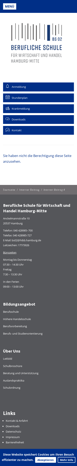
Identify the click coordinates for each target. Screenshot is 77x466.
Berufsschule (11, 312)
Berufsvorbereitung (15, 326)
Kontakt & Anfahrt (17, 421)
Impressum (13, 437)
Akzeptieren (45, 460)
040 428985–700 (23, 230)
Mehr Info (66, 460)
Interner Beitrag (29, 189)
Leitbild (7, 358)
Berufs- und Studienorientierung (23, 333)
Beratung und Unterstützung (20, 373)
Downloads (13, 426)
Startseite (9, 189)
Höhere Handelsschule (17, 319)
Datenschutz (13, 431)
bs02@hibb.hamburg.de (26, 240)
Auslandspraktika (13, 380)
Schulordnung (11, 387)
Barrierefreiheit (15, 442)
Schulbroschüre (12, 366)
